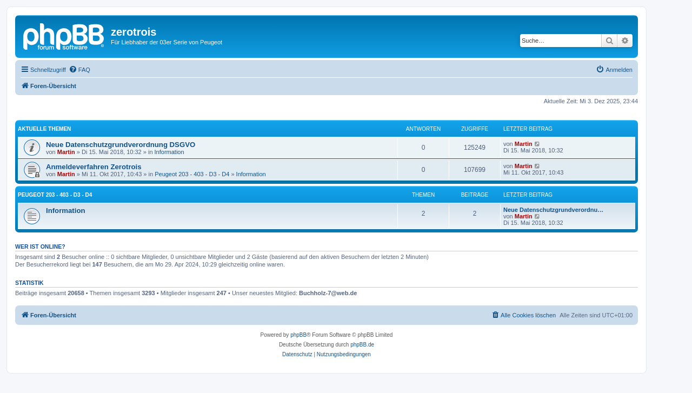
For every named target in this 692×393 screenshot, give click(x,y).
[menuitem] (79, 69)
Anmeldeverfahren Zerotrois (94, 167)
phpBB (298, 335)
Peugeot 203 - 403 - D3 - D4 (192, 174)
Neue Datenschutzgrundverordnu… (553, 210)
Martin (66, 152)
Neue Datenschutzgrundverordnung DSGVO (120, 145)
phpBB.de (362, 345)
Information (169, 152)
